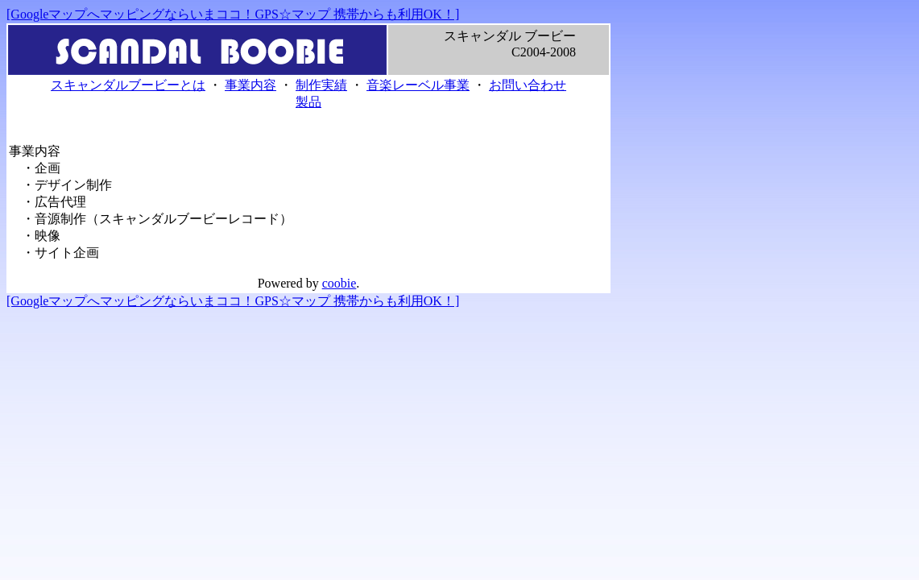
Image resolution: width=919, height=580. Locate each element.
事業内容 (250, 85)
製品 (308, 102)
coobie (339, 283)
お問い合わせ (527, 85)
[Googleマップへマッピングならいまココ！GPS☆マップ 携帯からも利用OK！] (232, 14)
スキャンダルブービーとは (128, 85)
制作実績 (321, 85)
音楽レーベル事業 (418, 85)
